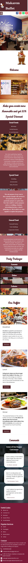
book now (6, 342)
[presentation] (2, 88)
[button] (13, 96)
